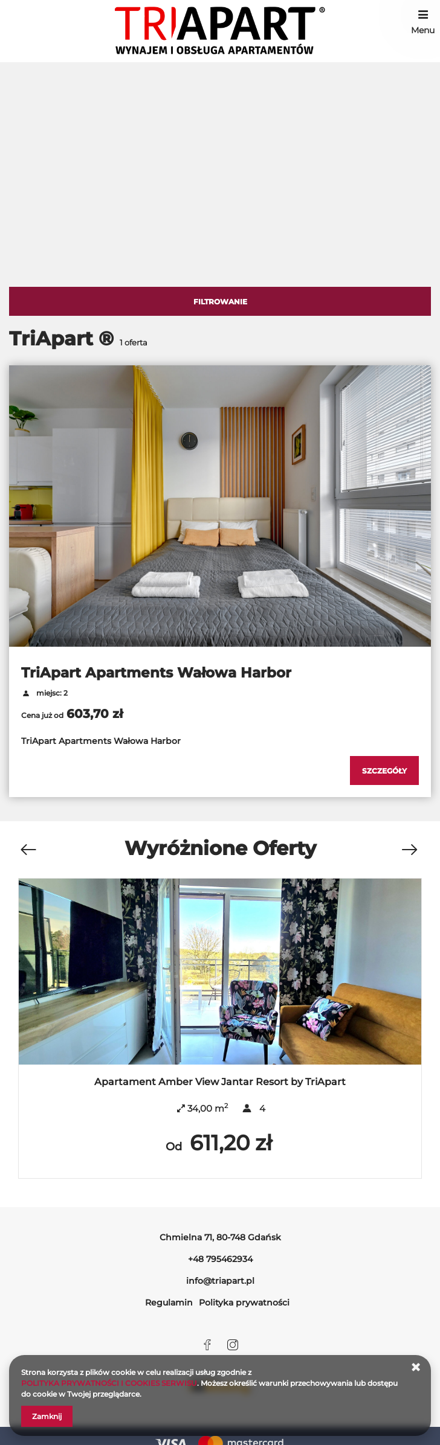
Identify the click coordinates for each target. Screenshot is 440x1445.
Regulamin (169, 1302)
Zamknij (47, 1416)
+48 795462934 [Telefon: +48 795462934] (220, 1259)
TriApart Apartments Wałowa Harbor (156, 672)
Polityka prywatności (244, 1302)
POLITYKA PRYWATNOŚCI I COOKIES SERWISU (109, 1383)
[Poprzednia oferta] (27, 850)
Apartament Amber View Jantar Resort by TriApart (220, 1082)
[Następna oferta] (409, 850)
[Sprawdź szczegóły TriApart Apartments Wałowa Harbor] (384, 770)
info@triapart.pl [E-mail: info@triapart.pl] (220, 1280)
